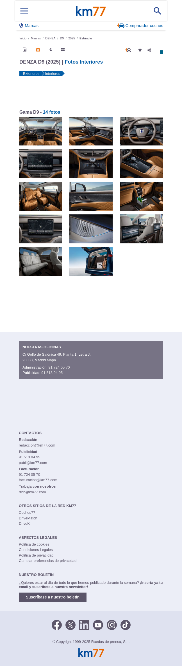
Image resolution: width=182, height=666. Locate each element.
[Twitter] (70, 624)
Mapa (51, 360)
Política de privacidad (36, 555)
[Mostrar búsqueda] (158, 11)
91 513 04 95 (52, 373)
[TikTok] (125, 624)
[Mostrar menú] (24, 11)
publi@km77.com (33, 463)
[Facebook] (57, 624)
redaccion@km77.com (37, 445)
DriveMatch (28, 518)
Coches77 (27, 512)
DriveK (24, 523)
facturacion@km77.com (38, 480)
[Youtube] (98, 624)
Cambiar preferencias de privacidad (47, 561)
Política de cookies (34, 544)
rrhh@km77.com (32, 492)
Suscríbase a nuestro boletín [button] (52, 597)
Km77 (90, 11)
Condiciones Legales (36, 550)
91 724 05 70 (59, 367)
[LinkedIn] (84, 624)
